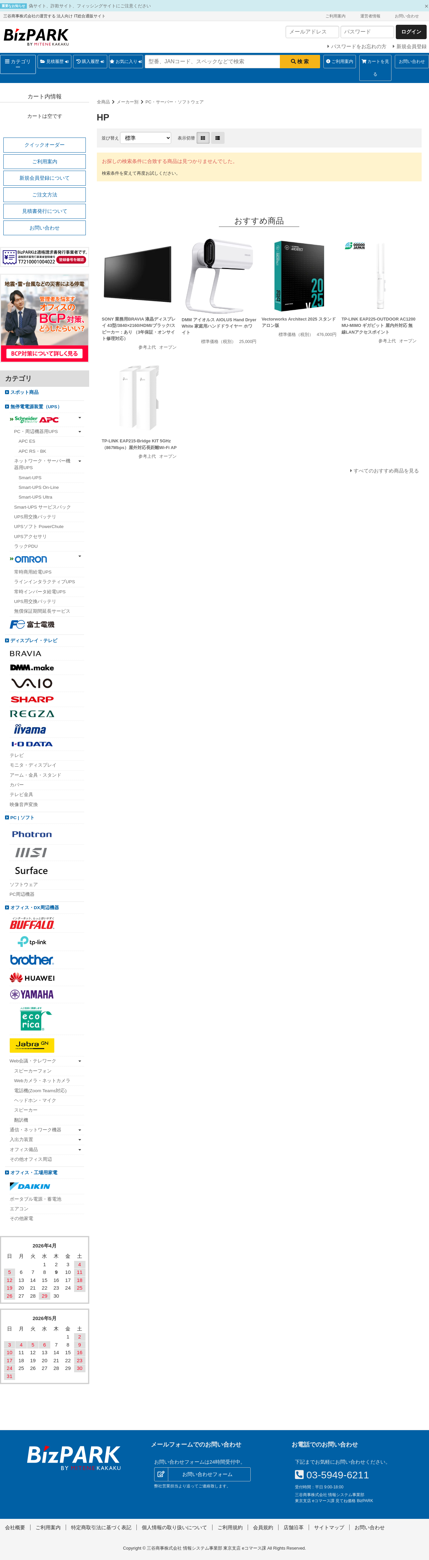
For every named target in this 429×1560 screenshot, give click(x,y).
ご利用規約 (230, 1527)
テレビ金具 (21, 794)
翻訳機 (21, 1120)
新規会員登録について (44, 178)
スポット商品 (24, 392)
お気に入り (126, 61)
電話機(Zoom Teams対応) (40, 1090)
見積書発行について (44, 211)
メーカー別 (127, 101)
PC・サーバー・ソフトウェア (174, 101)
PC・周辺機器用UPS (36, 431)
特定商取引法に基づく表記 (101, 1527)
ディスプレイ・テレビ (33, 640)
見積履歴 (54, 61)
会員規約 (263, 1527)
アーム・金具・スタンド (35, 775)
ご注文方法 (44, 194)
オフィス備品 (24, 1149)
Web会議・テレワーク (33, 1060)
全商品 (103, 101)
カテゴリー (18, 64)
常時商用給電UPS (33, 572)
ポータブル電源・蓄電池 (35, 1199)
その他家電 (21, 1218)
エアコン (19, 1208)
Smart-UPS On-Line (39, 487)
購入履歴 (90, 61)
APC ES (27, 441)
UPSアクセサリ (30, 536)
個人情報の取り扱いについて (174, 1527)
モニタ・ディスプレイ (33, 765)
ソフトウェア (24, 884)
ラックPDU (26, 546)
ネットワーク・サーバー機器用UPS (42, 464)
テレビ (17, 755)
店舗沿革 (294, 1527)
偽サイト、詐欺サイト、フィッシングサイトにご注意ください (90, 5)
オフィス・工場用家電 (33, 1172)
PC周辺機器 (22, 894)
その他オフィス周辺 (31, 1159)
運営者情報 (370, 16)
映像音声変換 (24, 804)
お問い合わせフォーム (207, 1474)
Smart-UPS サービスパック (42, 507)
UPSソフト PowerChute (39, 526)
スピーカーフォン (33, 1070)
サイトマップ (329, 1527)
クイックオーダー (44, 145)
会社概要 (15, 1527)
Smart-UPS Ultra (36, 497)
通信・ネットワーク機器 (35, 1129)
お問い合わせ (407, 16)
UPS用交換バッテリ (35, 516)
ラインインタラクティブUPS (44, 581)
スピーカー (26, 1110)
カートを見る (375, 68)
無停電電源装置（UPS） (35, 406)
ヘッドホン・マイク (35, 1100)
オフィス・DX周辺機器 (34, 907)
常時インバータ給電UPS (40, 591)
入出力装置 (21, 1139)
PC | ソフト (22, 817)
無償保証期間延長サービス (42, 611)
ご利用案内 (335, 16)
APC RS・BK (32, 451)
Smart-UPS (30, 477)
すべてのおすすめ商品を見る (386, 470)
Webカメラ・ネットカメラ (42, 1080)
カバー (17, 784)
